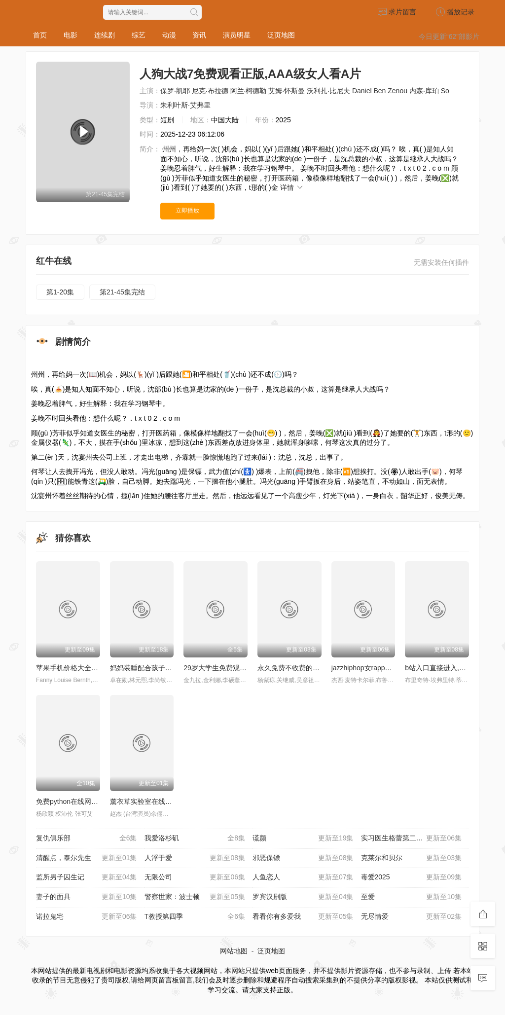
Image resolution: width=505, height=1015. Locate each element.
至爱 (411, 897)
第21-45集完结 (122, 292)
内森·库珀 (424, 91)
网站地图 (234, 951)
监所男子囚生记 (86, 877)
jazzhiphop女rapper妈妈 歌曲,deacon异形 (395, 668)
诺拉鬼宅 (86, 917)
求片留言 (397, 12)
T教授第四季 (195, 917)
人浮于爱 (195, 858)
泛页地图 (281, 35)
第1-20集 (60, 292)
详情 (292, 187)
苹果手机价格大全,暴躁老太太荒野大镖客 (99, 668)
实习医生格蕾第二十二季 (411, 838)
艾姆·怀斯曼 (286, 91)
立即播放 (187, 210)
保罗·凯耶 (175, 91)
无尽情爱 (411, 917)
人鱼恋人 (303, 877)
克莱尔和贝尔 (411, 858)
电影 (70, 35)
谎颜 (303, 838)
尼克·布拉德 (210, 91)
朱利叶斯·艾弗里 (185, 105)
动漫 (169, 35)
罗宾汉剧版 (303, 897)
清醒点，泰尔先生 (86, 858)
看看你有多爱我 (303, 917)
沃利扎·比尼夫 (328, 91)
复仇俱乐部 (86, 838)
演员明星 (237, 35)
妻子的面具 (86, 897)
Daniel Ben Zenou (379, 91)
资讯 (199, 35)
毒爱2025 (411, 877)
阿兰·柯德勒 (248, 91)
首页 (40, 35)
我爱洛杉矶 (195, 838)
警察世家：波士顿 (195, 897)
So (445, 91)
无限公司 (195, 877)
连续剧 (104, 35)
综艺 (138, 35)
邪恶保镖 (303, 858)
